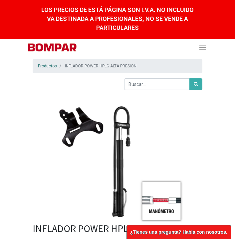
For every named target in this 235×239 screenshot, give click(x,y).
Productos (47, 66)
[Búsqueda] (195, 84)
